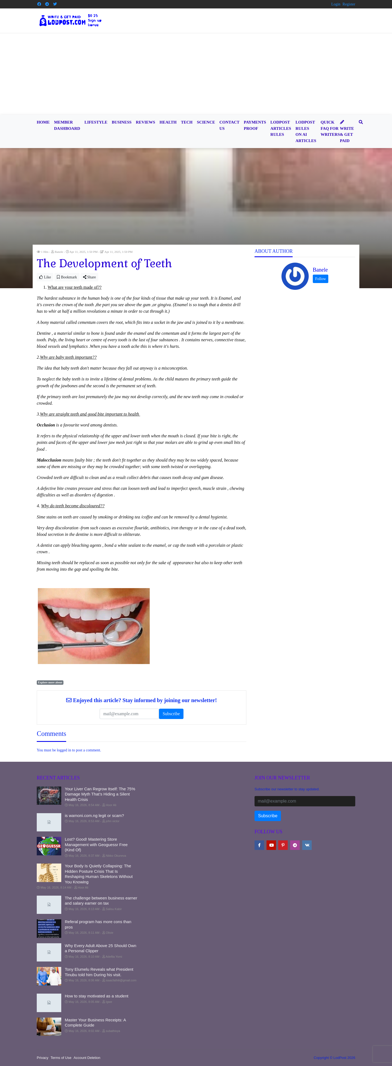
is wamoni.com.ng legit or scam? (94, 815)
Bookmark (67, 277)
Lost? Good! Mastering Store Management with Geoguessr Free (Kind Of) (96, 844)
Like (45, 277)
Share (89, 277)
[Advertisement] (196, 74)
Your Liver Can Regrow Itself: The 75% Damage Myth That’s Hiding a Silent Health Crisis (100, 794)
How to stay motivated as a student (96, 996)
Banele (320, 270)
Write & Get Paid (347, 131)
